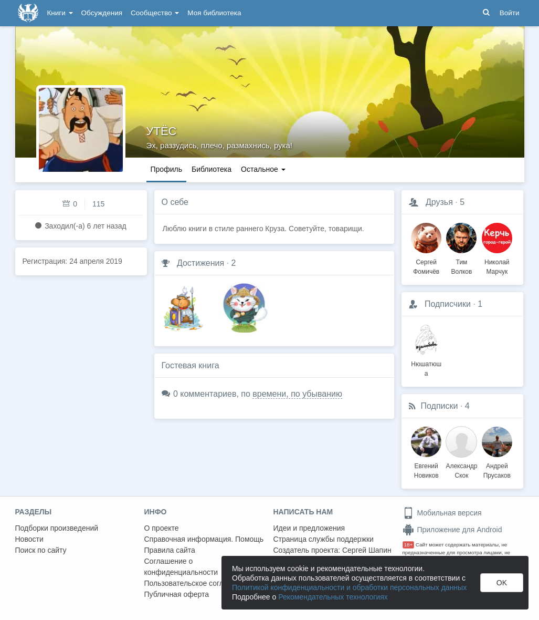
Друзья (439, 202)
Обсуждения (101, 13)
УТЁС (161, 131)
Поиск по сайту (41, 550)
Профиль (166, 169)
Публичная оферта (176, 594)
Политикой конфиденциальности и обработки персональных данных (349, 587)
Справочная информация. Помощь (204, 539)
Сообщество (155, 13)
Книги (60, 13)
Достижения (200, 263)
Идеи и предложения (309, 528)
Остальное (263, 169)
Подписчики (448, 303)
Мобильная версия (442, 513)
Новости (29, 539)
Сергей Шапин (367, 550)
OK (501, 582)
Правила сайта (169, 550)
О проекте (161, 528)
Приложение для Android (452, 529)
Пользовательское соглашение (197, 583)
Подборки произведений (57, 528)
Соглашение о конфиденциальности (181, 566)
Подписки (439, 405)
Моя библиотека (214, 13)
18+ (408, 544)
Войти (510, 13)
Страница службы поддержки (323, 539)
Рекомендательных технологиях (333, 597)
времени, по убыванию (297, 393)
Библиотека (211, 169)
